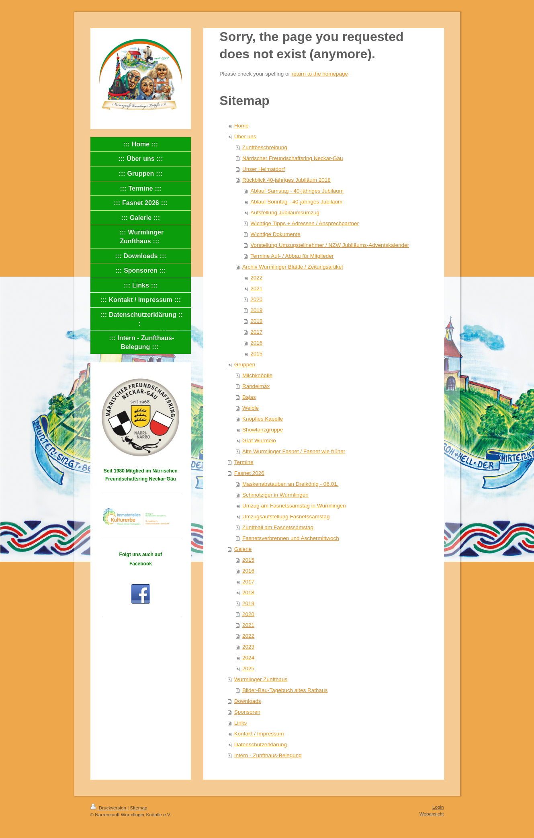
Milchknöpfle (257, 375)
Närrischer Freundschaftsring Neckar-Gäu (292, 158)
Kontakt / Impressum (259, 734)
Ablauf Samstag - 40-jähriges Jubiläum (297, 191)
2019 (256, 310)
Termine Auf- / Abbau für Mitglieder (291, 256)
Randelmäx (256, 386)
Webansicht (431, 813)
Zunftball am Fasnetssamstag (277, 527)
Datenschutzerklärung (260, 744)
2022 (256, 278)
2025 (248, 668)
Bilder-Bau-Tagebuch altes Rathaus (284, 690)
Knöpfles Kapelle (262, 419)
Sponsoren (247, 712)
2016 (256, 343)
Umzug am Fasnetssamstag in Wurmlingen (294, 506)
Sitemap (138, 807)
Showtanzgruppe (262, 430)
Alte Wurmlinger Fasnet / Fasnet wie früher (293, 451)
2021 (256, 288)
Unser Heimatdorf (263, 169)
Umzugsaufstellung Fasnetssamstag (286, 516)
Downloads (247, 701)
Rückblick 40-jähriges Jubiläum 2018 (286, 180)
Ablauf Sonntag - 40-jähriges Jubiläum (296, 202)
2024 (248, 658)
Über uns (245, 137)
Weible (250, 408)
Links (240, 723)
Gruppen (245, 364)
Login (438, 806)
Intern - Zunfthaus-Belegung (268, 755)
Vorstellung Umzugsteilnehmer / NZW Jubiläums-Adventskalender (329, 245)
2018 (256, 321)
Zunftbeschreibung (264, 147)
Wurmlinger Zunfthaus (261, 679)
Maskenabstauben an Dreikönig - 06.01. (290, 484)
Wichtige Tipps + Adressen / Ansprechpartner (304, 223)
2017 (256, 332)
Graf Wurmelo (259, 440)
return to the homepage (320, 74)
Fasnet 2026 (249, 473)
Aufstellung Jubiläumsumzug (284, 213)
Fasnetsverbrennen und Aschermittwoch (290, 538)
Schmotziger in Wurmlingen (275, 495)
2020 (256, 299)
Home (241, 126)
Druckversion (109, 807)
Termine (244, 462)
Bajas (249, 397)
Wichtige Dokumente (275, 234)
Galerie (243, 549)
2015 (256, 354)
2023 (248, 647)
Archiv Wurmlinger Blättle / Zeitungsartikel (292, 267)
